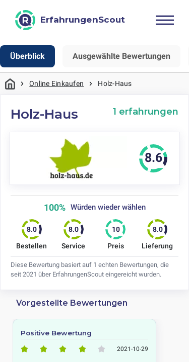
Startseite (10, 83)
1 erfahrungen (145, 111)
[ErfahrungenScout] (70, 20)
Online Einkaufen (56, 83)
